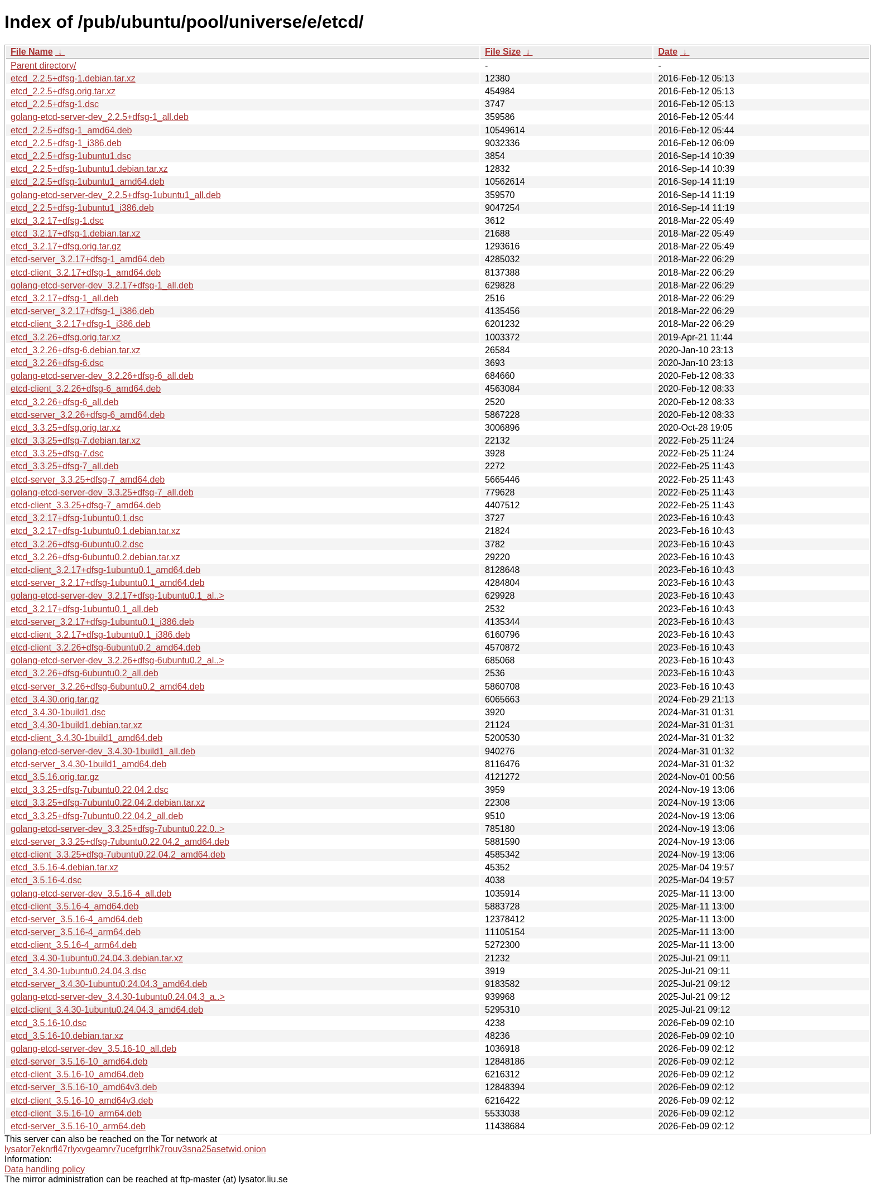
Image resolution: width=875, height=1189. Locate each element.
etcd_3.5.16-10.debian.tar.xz (67, 1036)
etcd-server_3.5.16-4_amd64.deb (77, 919)
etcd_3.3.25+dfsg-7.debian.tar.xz (76, 440)
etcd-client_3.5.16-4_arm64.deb (74, 945)
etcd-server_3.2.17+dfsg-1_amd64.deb (88, 259)
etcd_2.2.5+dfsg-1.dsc (55, 104)
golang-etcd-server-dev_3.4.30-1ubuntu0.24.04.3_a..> (118, 997)
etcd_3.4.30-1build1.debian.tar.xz (76, 725)
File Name (32, 51)
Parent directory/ (43, 65)
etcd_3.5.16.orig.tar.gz (55, 777)
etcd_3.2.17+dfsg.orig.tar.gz (66, 246)
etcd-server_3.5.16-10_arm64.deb (78, 1126)
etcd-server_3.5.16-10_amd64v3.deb (84, 1087)
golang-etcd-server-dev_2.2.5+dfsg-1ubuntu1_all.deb (116, 195)
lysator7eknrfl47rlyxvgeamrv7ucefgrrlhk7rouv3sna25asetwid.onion (135, 1149)
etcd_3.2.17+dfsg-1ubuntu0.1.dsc (77, 518)
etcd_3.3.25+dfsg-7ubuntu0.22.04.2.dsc (89, 790)
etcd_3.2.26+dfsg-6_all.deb (64, 402)
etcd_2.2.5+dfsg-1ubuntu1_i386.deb (82, 208)
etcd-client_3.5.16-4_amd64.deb (75, 906)
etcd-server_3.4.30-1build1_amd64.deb (88, 764)
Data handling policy (44, 1169)
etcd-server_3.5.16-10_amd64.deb (79, 1061)
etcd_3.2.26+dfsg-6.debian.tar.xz (76, 350)
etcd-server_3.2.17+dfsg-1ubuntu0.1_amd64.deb (107, 583)
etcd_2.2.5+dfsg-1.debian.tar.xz (73, 78)
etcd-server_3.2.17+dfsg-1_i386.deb (83, 311)
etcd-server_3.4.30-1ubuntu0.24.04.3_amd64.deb (109, 984)
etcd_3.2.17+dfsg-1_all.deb (64, 298)
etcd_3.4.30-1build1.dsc (58, 712)
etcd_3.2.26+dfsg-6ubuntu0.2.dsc (77, 544)
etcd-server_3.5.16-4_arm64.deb (76, 932)
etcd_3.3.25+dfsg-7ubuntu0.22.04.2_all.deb (97, 816)
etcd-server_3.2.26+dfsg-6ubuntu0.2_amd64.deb (107, 686)
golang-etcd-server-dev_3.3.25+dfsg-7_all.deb (102, 492)
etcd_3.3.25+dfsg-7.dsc (57, 453)
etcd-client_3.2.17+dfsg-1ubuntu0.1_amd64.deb (105, 570)
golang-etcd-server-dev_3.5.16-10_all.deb (93, 1048)
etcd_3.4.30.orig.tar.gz (55, 699)
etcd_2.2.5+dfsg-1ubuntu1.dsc (71, 156)
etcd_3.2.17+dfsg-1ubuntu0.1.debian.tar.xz (95, 531)
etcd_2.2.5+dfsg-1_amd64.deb (71, 130)
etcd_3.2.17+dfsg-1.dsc (57, 220)
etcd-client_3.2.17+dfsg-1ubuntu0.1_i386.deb (100, 634)
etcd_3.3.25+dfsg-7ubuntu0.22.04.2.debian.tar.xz (108, 802)
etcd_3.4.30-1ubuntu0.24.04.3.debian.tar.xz (97, 958)
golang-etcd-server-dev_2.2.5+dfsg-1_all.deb (100, 117)
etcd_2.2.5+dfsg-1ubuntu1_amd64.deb (87, 181)
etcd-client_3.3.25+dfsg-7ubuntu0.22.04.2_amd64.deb (118, 854)
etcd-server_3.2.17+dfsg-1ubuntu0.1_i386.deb (102, 622)
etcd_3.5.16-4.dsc (46, 880)
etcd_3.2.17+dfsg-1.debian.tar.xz (76, 233)
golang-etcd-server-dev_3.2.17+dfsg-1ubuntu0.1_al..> (117, 595)
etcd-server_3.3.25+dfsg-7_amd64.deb (88, 479)
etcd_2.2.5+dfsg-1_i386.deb (66, 143)
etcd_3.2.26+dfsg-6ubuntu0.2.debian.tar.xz (95, 557)
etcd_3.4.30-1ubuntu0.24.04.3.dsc (78, 971)
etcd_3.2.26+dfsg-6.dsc (57, 363)
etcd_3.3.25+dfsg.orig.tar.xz (66, 427)
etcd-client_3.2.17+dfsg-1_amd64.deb (86, 272)
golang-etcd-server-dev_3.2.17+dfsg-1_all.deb (102, 285)
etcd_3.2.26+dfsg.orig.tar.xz (66, 337)
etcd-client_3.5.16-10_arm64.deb (76, 1113)
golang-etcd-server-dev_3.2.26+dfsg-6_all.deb (102, 376)
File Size (503, 51)
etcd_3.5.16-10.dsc (48, 1023)
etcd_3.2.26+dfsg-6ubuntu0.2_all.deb (84, 673)
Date (667, 51)
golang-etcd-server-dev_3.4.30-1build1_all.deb (103, 751)
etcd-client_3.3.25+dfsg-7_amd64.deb (86, 505)
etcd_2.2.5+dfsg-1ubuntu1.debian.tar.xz (89, 169)
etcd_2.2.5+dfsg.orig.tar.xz (63, 91)
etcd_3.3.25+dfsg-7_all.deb (64, 466)
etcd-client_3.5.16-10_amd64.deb (77, 1074)
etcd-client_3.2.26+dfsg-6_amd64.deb (86, 388)
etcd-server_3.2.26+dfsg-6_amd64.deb (88, 415)
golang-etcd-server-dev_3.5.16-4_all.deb (91, 893)
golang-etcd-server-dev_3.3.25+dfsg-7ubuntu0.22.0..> (117, 829)
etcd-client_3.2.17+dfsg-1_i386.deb (80, 324)
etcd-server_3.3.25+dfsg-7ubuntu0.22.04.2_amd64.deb (120, 841)
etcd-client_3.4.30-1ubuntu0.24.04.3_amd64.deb (107, 1009)
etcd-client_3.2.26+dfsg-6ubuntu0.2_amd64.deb (105, 647)
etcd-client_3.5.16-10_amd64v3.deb (82, 1100)
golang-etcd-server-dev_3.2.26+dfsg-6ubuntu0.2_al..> (117, 660)
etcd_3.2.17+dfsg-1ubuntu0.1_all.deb (84, 609)
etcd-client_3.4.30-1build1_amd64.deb (86, 738)
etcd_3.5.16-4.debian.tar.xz (64, 867)
